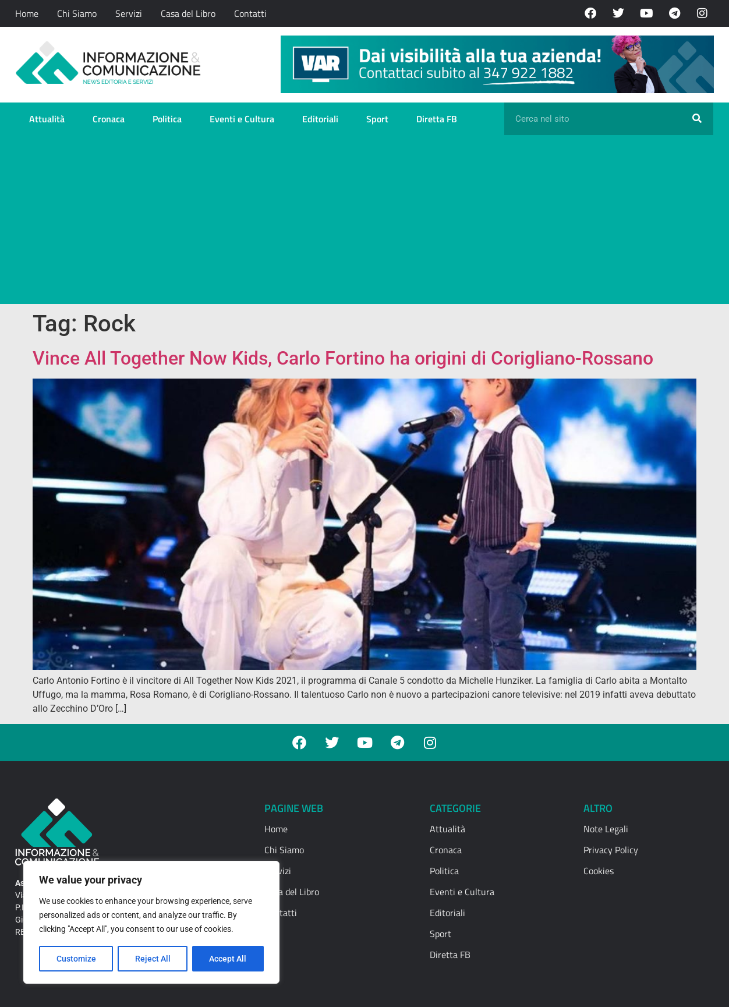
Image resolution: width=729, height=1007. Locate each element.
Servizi (128, 13)
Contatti (250, 13)
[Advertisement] (364, 222)
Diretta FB (436, 119)
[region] (151, 922)
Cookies (598, 871)
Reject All (153, 958)
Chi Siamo (77, 13)
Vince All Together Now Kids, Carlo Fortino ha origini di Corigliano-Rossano (343, 358)
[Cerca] (697, 119)
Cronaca (109, 119)
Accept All (228, 958)
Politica (167, 119)
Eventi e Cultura (242, 119)
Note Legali (605, 829)
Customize (76, 958)
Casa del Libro (188, 13)
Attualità (47, 119)
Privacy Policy (610, 850)
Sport (377, 119)
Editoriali (320, 119)
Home (26, 13)
